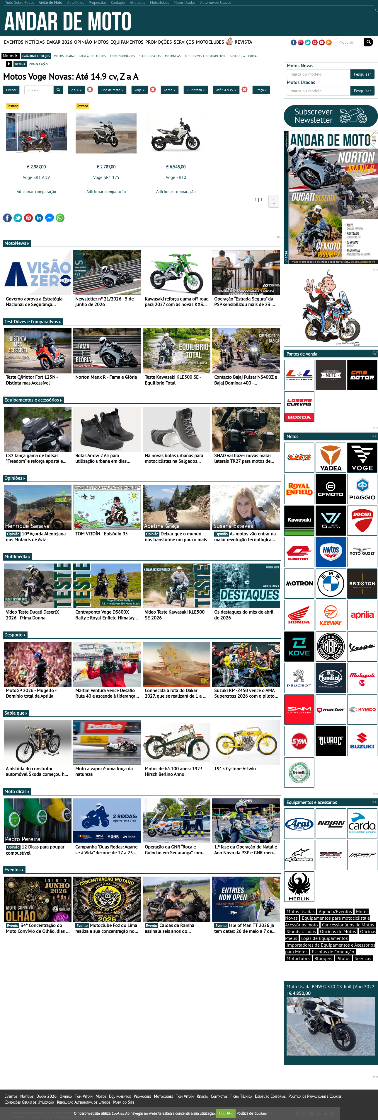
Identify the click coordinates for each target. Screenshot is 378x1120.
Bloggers (323, 958)
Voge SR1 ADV (36, 177)
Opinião (83, 42)
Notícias (35, 42)
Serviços (184, 42)
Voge (139, 90)
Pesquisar (362, 74)
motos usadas (64, 55)
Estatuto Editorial (270, 1096)
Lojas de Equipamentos (324, 938)
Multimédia (17, 556)
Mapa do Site (123, 1102)
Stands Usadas (301, 931)
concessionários (122, 55)
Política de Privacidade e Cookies (314, 1096)
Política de (251, 1113)
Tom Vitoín (84, 1096)
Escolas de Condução (333, 952)
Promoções (158, 42)
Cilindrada (196, 90)
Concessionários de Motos (348, 925)
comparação (38, 63)
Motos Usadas (301, 911)
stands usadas (150, 55)
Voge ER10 (176, 177)
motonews (173, 55)
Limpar (11, 90)
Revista (243, 42)
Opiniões (15, 478)
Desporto (15, 635)
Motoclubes (210, 42)
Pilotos (343, 958)
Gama (170, 90)
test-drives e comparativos (205, 55)
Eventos (13, 42)
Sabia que (16, 713)
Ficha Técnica (241, 1096)
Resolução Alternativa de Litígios (83, 1102)
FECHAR (226, 1113)
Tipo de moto (112, 90)
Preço (261, 90)
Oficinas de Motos (338, 931)
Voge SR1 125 (106, 177)
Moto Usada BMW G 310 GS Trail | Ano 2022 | (331, 1020)
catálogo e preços (36, 55)
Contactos (219, 1096)
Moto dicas (17, 791)
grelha (20, 63)
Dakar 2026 (59, 42)
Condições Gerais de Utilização (29, 1102)
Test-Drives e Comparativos (33, 322)
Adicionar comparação (36, 191)
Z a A (76, 90)
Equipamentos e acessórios (33, 400)
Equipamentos (127, 42)
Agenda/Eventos (335, 911)
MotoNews (17, 243)
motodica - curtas (244, 55)
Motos (101, 42)
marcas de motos (92, 55)
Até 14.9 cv (226, 90)
